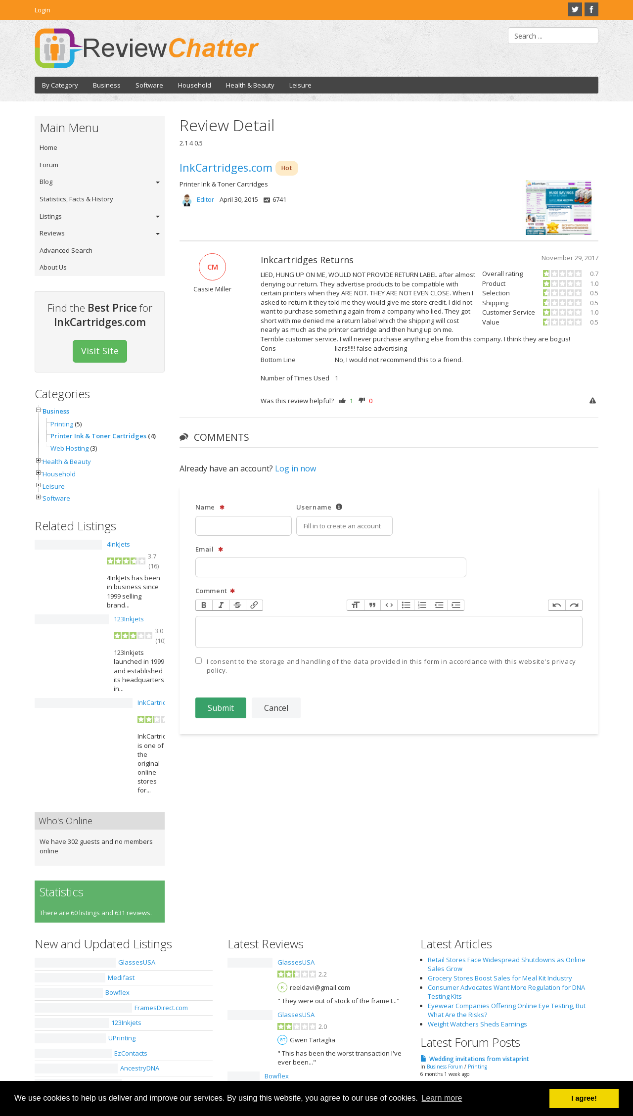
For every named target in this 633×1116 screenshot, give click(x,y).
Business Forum (445, 1066)
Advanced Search (66, 250)
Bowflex (117, 992)
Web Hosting (69, 448)
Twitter (575, 9)
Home (48, 147)
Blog (46, 181)
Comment (215, 591)
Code (388, 605)
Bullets (405, 605)
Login (42, 9)
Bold (204, 605)
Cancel (276, 707)
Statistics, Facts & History (76, 198)
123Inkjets (129, 618)
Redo (573, 605)
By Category (60, 85)
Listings (51, 216)
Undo (556, 605)
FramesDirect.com (161, 1007)
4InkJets (118, 544)
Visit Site (100, 351)
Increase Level (456, 605)
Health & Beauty (250, 85)
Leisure (300, 85)
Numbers (422, 605)
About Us (53, 267)
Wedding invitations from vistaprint (479, 1059)
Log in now (295, 468)
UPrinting (122, 1037)
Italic (220, 605)
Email (209, 549)
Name (210, 507)
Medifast (121, 977)
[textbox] (389, 632)
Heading (355, 605)
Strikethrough (237, 605)
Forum (49, 164)
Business (107, 85)
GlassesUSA (136, 962)
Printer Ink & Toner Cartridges (98, 435)
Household (194, 85)
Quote (372, 605)
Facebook (591, 9)
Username (319, 507)
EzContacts (130, 1053)
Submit (221, 707)
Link (254, 605)
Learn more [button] (442, 1098)
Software (149, 85)
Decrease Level (439, 605)
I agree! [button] (584, 1098)
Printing (61, 423)
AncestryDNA (139, 1068)
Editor (205, 199)
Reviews (52, 233)
